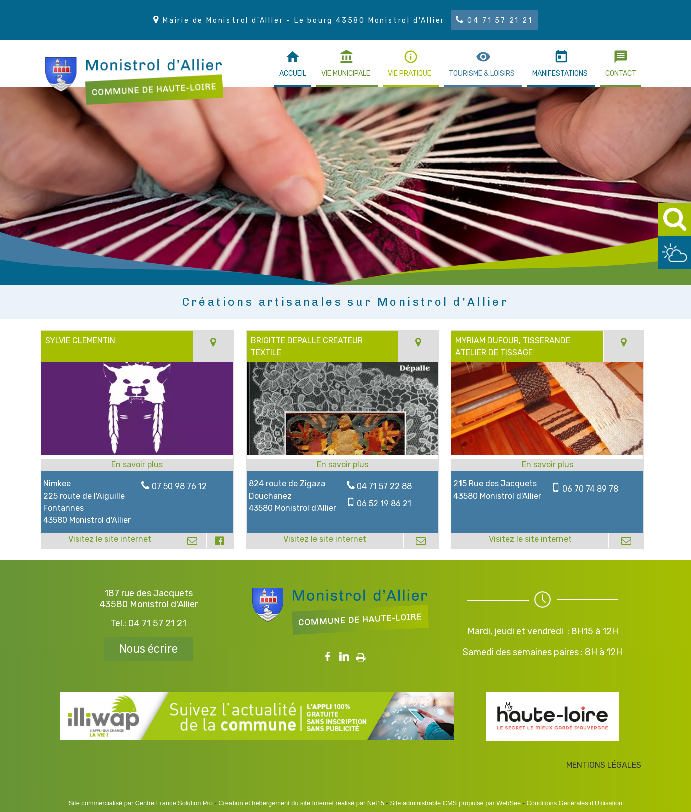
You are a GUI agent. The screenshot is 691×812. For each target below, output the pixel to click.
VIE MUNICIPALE (345, 73)
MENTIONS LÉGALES (603, 765)
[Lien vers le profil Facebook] (220, 540)
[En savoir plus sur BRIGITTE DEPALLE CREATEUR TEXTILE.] (342, 465)
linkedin (344, 656)
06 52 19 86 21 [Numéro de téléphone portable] (384, 503)
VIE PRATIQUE (409, 73)
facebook (327, 656)
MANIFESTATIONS (560, 73)
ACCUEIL (292, 73)
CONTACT (620, 73)
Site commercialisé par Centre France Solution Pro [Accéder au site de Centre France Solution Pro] (141, 803)
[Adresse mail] (192, 540)
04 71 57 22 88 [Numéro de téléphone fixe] (384, 486)
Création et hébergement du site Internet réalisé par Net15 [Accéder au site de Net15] (301, 803)
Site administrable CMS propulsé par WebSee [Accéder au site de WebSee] (455, 803)
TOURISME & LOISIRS (482, 73)
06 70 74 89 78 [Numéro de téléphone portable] (590, 489)
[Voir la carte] (213, 346)
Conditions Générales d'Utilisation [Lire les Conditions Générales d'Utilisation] (575, 803)
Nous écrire (148, 649)
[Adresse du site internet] (109, 540)
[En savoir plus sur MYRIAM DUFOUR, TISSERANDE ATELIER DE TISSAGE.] (547, 465)
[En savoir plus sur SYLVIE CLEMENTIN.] (137, 465)
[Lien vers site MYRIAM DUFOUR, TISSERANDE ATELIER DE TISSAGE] (547, 452)
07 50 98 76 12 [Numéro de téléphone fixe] (179, 486)
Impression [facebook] (361, 655)
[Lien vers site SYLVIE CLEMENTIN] (137, 452)
